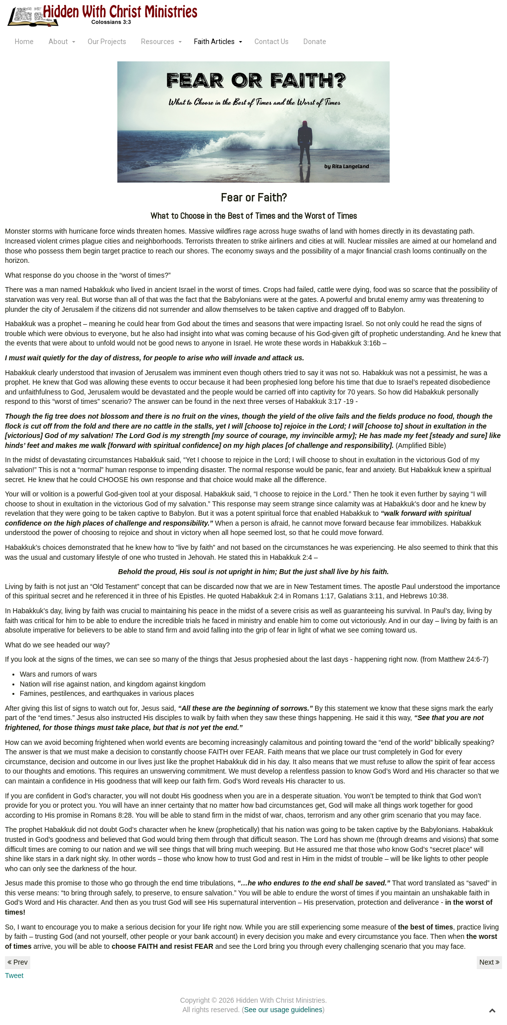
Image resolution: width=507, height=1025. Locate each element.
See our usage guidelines (283, 1010)
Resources (157, 42)
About (58, 42)
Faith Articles (214, 42)
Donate (315, 42)
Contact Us (271, 42)
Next (489, 962)
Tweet (14, 975)
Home (24, 42)
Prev (17, 962)
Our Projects (107, 42)
